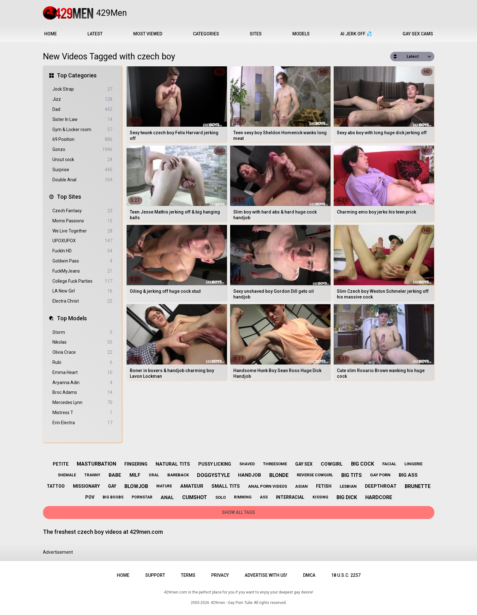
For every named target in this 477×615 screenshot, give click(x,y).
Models (301, 33)
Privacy (220, 575)
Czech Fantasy (82, 211)
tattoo (56, 486)
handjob (249, 475)
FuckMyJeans (82, 271)
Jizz (82, 99)
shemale (67, 475)
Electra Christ (82, 301)
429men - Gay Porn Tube (232, 602)
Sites (256, 33)
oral (154, 475)
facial (389, 463)
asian (301, 486)
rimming (243, 497)
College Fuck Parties (82, 281)
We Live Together (82, 231)
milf (134, 475)
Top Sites (69, 196)
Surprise (82, 169)
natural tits (173, 464)
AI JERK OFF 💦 (356, 33)
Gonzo (82, 149)
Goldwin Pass (82, 261)
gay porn (380, 475)
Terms (188, 575)
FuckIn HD (82, 251)
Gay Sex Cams (417, 33)
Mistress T (82, 412)
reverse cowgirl (315, 475)
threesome (275, 463)
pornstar (142, 497)
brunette (418, 486)
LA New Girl (82, 291)
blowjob (136, 486)
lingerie (413, 463)
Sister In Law (82, 119)
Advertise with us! (266, 575)
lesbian (348, 486)
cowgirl (332, 464)
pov (89, 497)
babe (115, 475)
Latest (95, 33)
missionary (86, 486)
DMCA (309, 575)
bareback (178, 475)
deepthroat (381, 486)
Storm (82, 332)
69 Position (82, 139)
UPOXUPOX (82, 241)
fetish (323, 486)
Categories (206, 33)
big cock (362, 464)
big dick (347, 497)
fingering (135, 464)
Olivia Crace (82, 352)
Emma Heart (82, 372)
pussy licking (214, 464)
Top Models (72, 318)
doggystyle (213, 475)
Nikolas (82, 342)
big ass (408, 475)
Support (155, 575)
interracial (290, 497)
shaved (247, 464)
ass (264, 497)
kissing (320, 497)
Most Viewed (147, 33)
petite (61, 464)
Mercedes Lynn (82, 402)
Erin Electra (82, 422)
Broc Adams (82, 392)
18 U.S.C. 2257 (346, 575)
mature (164, 486)
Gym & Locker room (82, 129)
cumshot (194, 497)
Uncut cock (82, 159)
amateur (191, 486)
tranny (92, 475)
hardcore (378, 497)
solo (220, 497)
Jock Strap (82, 89)
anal (167, 497)
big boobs (113, 497)
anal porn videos (267, 486)
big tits (351, 475)
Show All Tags (238, 512)
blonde (279, 475)
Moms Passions (82, 221)
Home (50, 33)
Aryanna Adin (82, 382)
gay (112, 486)
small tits (226, 486)
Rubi (82, 362)
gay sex (304, 464)
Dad (82, 109)
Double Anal (82, 180)
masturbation (96, 464)
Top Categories (77, 75)
